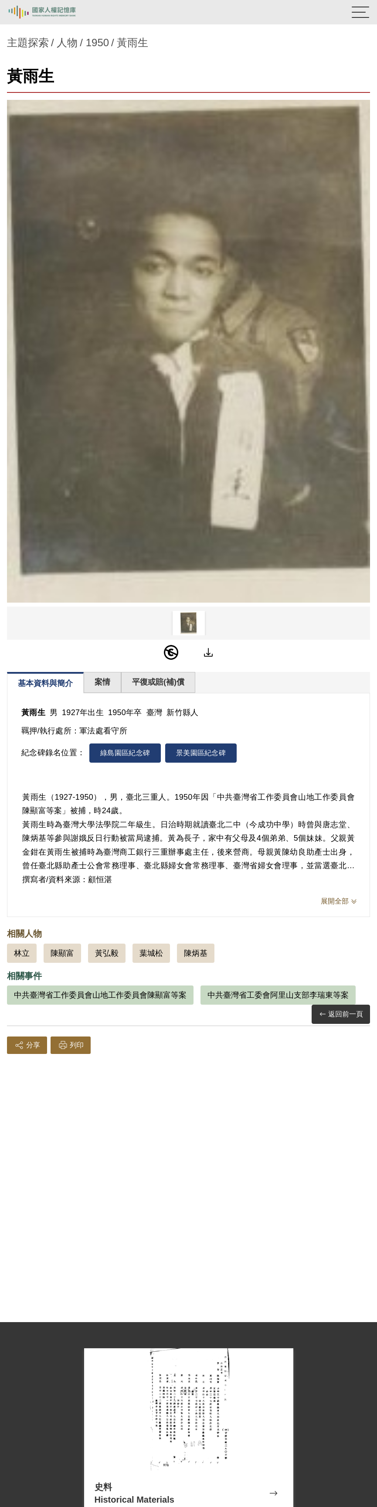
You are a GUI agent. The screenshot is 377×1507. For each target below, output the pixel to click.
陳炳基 (195, 953)
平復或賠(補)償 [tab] (158, 682)
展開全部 (335, 901)
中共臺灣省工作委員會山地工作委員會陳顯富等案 (100, 995)
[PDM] (171, 652)
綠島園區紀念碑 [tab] (125, 753)
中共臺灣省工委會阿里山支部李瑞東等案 (278, 995)
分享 (27, 1045)
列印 (71, 1045)
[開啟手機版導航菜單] (360, 12)
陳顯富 (62, 953)
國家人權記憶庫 (51, 12)
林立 (22, 953)
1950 (97, 42)
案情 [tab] (102, 682)
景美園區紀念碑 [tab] (201, 753)
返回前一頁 (341, 1014)
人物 (67, 42)
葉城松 (151, 953)
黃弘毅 (107, 953)
